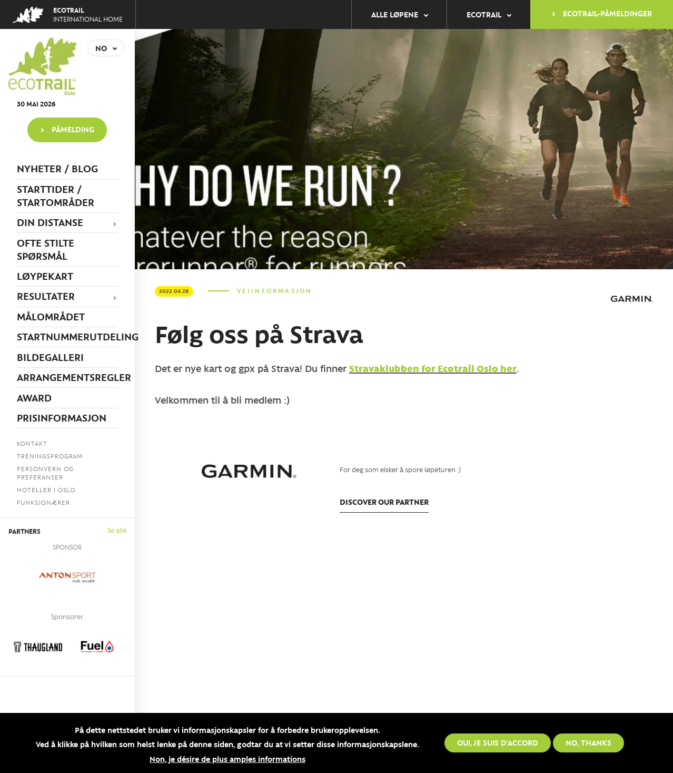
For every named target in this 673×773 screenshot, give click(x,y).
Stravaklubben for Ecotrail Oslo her (433, 368)
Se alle (116, 529)
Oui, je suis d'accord (497, 743)
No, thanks (588, 743)
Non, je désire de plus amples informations (227, 759)
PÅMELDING (73, 129)
